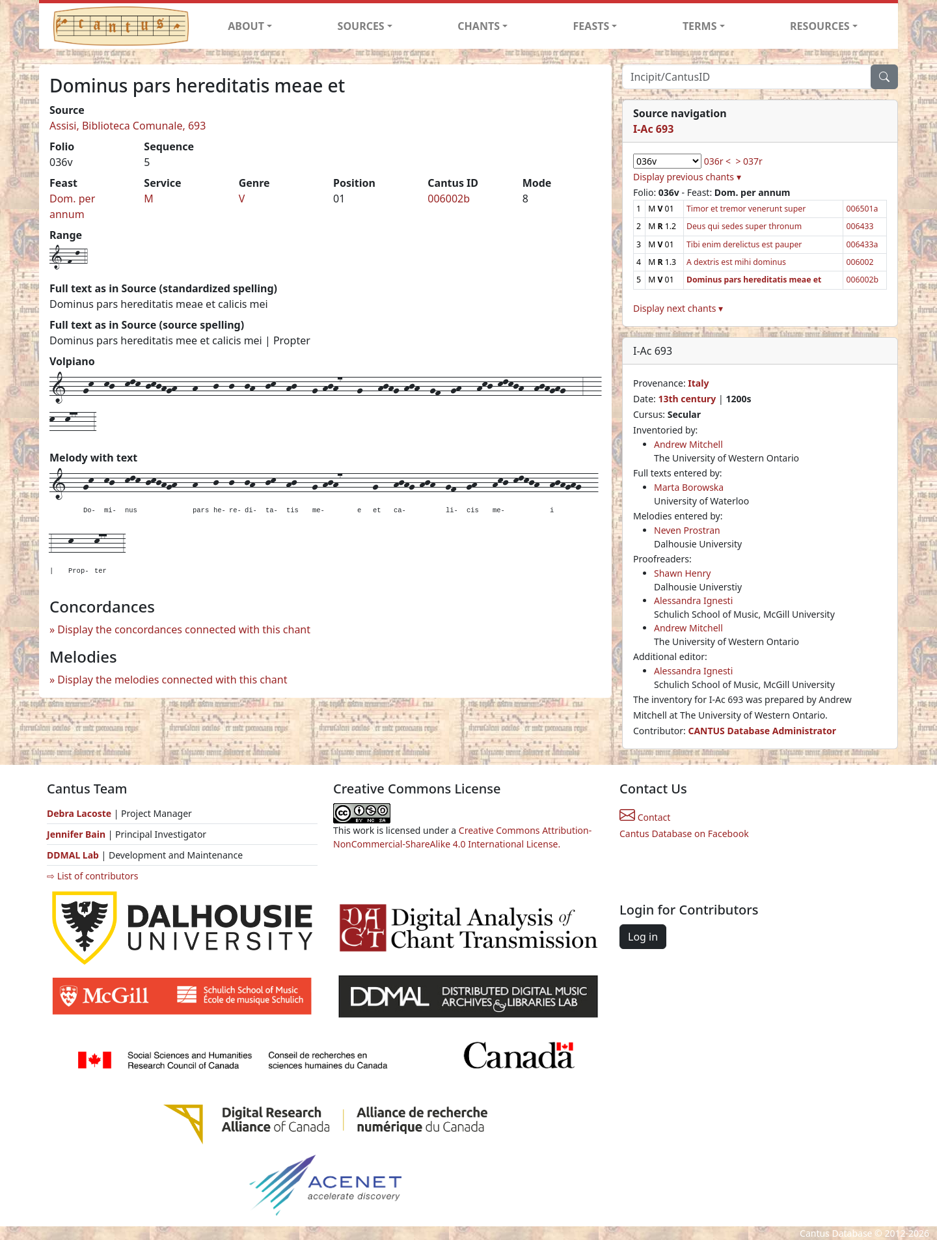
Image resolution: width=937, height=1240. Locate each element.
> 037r (748, 161)
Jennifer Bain (77, 834)
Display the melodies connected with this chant (172, 679)
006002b (449, 198)
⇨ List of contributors (92, 876)
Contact (644, 817)
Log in (643, 937)
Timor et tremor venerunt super (746, 208)
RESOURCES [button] (820, 26)
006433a (862, 244)
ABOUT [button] (246, 26)
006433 (859, 226)
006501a (862, 208)
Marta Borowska (689, 487)
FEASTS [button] (591, 26)
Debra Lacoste (79, 813)
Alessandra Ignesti (693, 600)
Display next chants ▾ (678, 308)
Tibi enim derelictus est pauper (744, 244)
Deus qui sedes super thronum (744, 226)
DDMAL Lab (73, 855)
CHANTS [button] (478, 26)
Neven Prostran (687, 530)
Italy (698, 383)
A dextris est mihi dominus (736, 262)
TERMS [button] (700, 26)
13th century (687, 399)
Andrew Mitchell (688, 444)
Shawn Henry (682, 573)
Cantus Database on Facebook (684, 833)
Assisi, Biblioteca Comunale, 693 (127, 125)
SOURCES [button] (361, 26)
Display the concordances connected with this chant (183, 629)
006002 (859, 262)
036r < (717, 161)
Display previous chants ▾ (687, 177)
